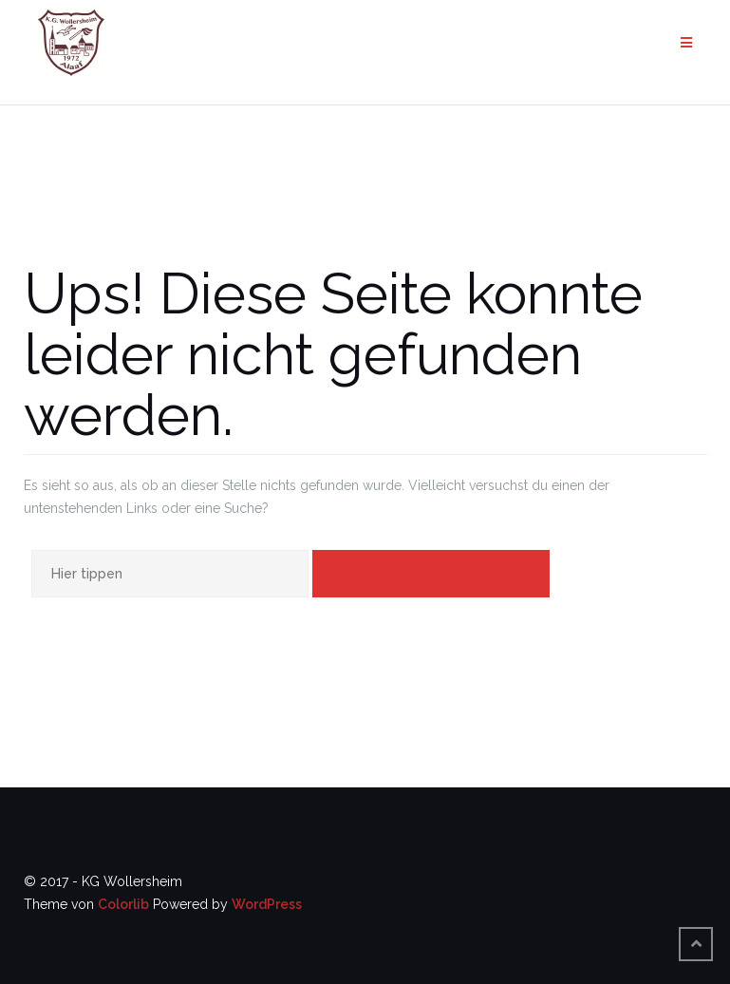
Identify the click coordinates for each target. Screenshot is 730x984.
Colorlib (123, 904)
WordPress (267, 904)
